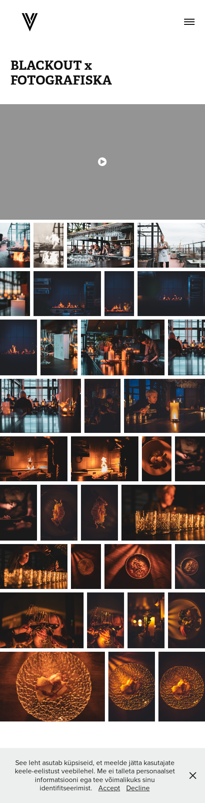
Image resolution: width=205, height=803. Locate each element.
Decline (138, 788)
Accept (109, 788)
